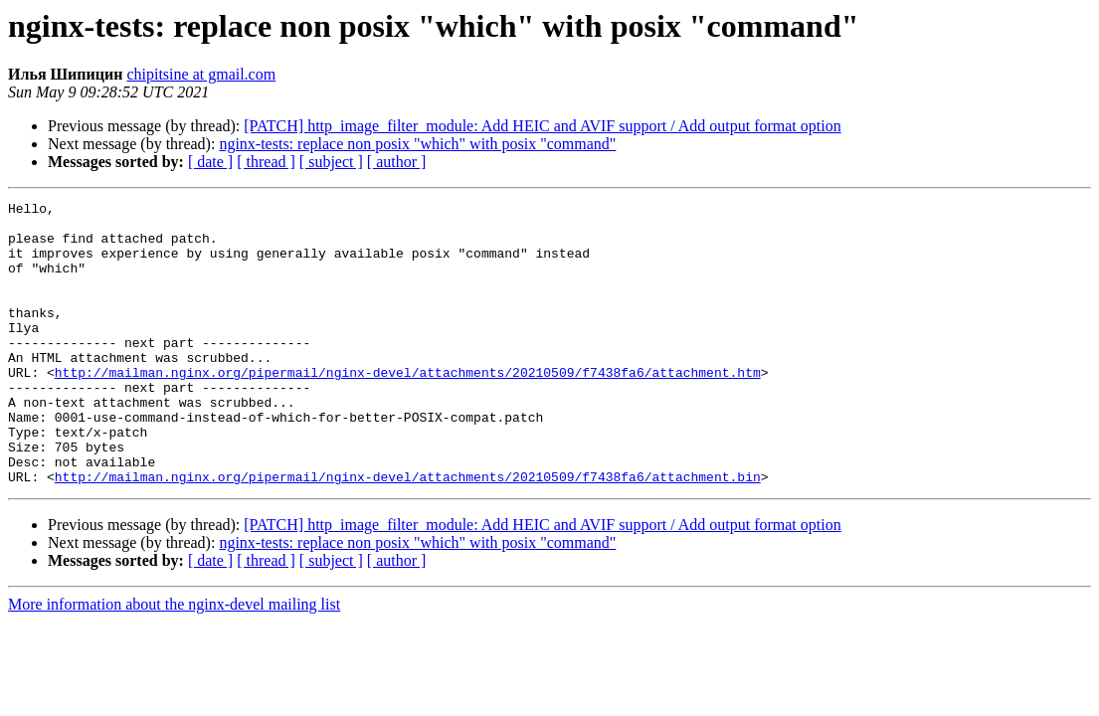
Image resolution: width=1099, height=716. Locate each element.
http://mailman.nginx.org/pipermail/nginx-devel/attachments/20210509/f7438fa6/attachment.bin (408, 533)
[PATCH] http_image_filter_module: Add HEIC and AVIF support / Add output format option (542, 125)
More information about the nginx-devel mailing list (174, 660)
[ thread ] (266, 161)
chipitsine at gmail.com (200, 74)
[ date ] (210, 161)
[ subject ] (331, 161)
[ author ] (397, 161)
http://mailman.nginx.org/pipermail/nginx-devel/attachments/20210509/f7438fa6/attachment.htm (408, 408)
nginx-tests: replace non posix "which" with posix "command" (417, 143)
